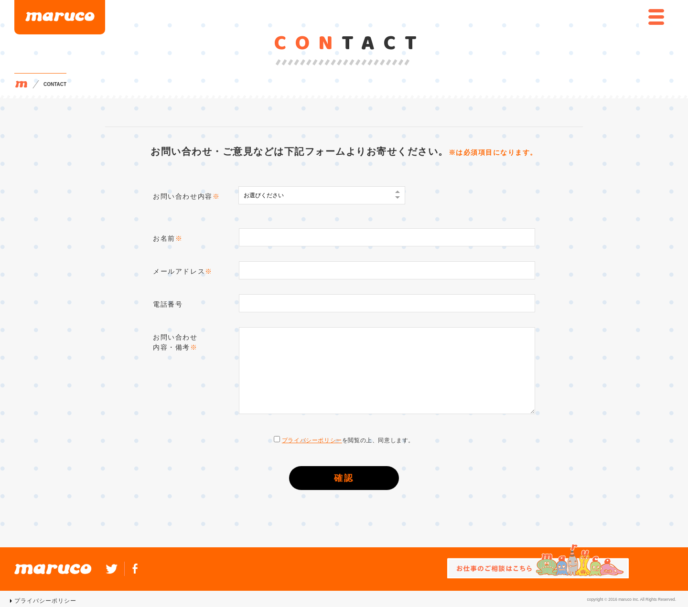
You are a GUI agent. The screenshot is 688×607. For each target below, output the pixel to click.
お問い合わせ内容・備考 (175, 342)
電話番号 (168, 304)
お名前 (168, 238)
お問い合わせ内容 (186, 196)
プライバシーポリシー (312, 440)
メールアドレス (183, 271)
